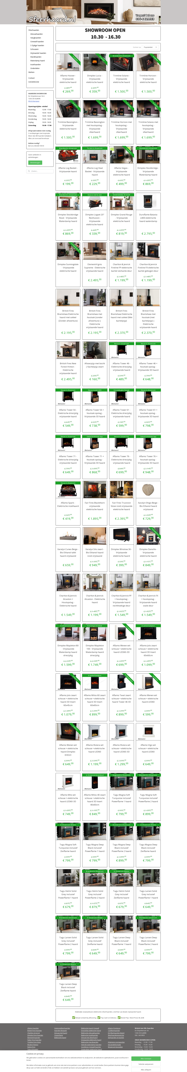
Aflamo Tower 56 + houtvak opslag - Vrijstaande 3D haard (94, 412)
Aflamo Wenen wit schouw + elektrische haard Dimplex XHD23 (68, 749)
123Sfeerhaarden (114, 1030)
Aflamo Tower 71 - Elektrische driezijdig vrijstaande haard (68, 459)
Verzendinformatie (114, 1044)
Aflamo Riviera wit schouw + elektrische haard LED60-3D (121, 748)
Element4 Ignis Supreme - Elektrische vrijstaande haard (94, 267)
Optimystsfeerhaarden (62, 1028)
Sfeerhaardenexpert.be (116, 1035)
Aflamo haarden (33, 1028)
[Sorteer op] (150, 47)
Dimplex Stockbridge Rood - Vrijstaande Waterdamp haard (68, 217)
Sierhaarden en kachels (116, 1037)
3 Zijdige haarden (37, 45)
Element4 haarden (33, 1037)
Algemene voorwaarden (116, 1042)
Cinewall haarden (37, 41)
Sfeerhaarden (33, 30)
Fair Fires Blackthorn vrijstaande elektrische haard (95, 505)
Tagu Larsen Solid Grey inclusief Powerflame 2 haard (68, 940)
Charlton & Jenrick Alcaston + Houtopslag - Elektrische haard (68, 600)
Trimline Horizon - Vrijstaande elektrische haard (148, 78)
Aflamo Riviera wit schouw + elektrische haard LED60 (95, 748)
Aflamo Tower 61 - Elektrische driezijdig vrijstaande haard (121, 412)
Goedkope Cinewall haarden (91, 1047)
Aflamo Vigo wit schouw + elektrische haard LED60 (148, 748)
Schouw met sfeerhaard (89, 1037)
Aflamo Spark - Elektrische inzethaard (68, 504)
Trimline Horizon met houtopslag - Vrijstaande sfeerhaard (121, 126)
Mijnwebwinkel (125, 1067)
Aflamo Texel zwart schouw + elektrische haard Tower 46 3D (121, 698)
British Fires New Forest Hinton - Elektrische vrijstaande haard (68, 368)
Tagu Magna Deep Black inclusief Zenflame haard (148, 847)
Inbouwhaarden (36, 34)
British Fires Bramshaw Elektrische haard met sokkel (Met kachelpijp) (121, 315)
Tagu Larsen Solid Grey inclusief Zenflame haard (94, 940)
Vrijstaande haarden (38, 53)
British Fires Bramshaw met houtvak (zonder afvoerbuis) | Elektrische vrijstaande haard (94, 318)
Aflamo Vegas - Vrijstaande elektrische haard (121, 171)
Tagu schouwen (32, 1049)
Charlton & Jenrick (33, 1033)
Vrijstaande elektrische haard (91, 1040)
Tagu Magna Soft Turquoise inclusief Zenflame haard (68, 847)
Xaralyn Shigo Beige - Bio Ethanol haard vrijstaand (148, 505)
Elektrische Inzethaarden (89, 1035)
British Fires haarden (34, 1030)
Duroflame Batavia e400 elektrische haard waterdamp (148, 217)
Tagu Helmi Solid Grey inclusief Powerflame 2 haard (94, 894)
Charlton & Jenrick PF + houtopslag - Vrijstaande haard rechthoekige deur (121, 600)
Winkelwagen (35, 162)
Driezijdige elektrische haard (91, 1030)
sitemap (89, 1067)
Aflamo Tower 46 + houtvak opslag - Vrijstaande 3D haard (148, 366)
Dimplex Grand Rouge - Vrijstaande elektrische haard (121, 217)
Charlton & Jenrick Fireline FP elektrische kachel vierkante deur (121, 267)
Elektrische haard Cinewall (90, 1028)
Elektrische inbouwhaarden (90, 1033)
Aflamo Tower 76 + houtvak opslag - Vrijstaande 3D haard (148, 459)
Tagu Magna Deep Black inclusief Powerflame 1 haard (94, 847)
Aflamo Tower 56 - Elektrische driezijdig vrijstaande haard (68, 412)
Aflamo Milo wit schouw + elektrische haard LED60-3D (68, 797)
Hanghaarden (35, 38)
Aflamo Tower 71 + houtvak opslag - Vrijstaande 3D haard (94, 459)
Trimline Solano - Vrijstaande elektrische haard (121, 78)
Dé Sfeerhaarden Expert (116, 1033)
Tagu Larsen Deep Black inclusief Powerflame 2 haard (148, 940)
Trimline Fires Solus (34, 1042)
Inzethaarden (35, 64)
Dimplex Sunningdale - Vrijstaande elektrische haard (68, 267)
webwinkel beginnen (103, 1067)
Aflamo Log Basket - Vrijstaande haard (68, 169)
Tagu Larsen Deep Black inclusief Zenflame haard (68, 987)
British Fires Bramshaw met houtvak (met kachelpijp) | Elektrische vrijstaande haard (148, 318)
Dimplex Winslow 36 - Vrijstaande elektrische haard (121, 552)
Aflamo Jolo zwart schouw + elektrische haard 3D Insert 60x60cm (148, 650)
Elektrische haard (60, 1037)
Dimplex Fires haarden (35, 1035)
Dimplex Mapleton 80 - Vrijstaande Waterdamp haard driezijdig (67, 650)
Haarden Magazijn (60, 1030)
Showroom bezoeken (115, 1047)
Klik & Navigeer (33, 101)
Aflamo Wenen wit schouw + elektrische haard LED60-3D (121, 648)
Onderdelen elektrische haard (91, 1049)
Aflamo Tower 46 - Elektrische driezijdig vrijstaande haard (121, 366)
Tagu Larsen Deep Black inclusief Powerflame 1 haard (121, 940)
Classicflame (58, 1035)
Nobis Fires (31, 1047)
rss (94, 1067)
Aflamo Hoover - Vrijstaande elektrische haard (68, 78)
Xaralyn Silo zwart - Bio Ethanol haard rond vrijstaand (94, 552)
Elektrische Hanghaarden (89, 1042)
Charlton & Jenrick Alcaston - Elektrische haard (94, 598)
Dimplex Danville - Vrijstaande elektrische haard (148, 552)
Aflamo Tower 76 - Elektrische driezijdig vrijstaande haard (121, 459)
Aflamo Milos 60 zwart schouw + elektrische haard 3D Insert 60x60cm (95, 699)
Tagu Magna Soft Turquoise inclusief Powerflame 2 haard (148, 797)
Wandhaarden (35, 57)
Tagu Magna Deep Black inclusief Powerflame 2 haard (121, 847)
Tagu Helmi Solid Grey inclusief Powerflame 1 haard (68, 894)
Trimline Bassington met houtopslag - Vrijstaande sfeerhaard (94, 126)
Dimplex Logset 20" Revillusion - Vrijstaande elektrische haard (94, 219)
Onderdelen (35, 68)
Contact (31, 78)
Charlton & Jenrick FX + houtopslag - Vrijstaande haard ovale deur (148, 600)
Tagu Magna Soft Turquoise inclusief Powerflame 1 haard (121, 797)
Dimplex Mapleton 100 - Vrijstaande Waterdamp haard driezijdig (95, 650)
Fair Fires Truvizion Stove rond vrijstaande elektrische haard (121, 505)
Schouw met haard (60, 1033)
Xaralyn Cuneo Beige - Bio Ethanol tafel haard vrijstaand (68, 552)
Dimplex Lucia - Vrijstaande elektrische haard (94, 78)
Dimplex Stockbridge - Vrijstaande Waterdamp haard (148, 171)
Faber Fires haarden (34, 1040)
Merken (31, 72)
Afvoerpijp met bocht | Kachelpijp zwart (95, 365)
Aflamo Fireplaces (114, 1028)
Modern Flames (32, 1044)
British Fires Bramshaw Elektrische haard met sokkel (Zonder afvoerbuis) (68, 315)
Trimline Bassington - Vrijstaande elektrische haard (68, 125)
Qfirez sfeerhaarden (34, 1051)
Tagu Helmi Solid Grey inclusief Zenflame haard (121, 894)
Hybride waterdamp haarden (91, 1044)
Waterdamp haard (37, 60)
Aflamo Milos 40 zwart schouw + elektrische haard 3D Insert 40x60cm (95, 799)
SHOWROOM (33, 82)
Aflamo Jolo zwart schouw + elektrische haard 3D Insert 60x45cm (68, 699)
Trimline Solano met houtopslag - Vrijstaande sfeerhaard (148, 126)
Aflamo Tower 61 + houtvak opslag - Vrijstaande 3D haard (148, 412)
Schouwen (34, 49)
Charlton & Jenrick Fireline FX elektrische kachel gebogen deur (148, 267)
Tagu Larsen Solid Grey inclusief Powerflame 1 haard (148, 894)
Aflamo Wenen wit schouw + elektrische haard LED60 (148, 698)
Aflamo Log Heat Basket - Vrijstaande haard (94, 171)
